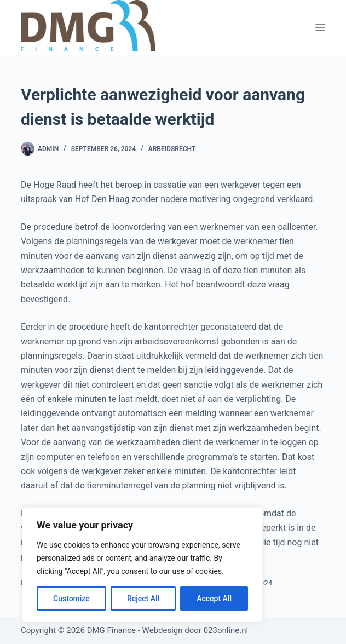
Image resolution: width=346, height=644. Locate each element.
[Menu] (320, 27)
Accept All (214, 598)
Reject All (143, 598)
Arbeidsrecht (172, 149)
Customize (71, 598)
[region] (142, 564)
